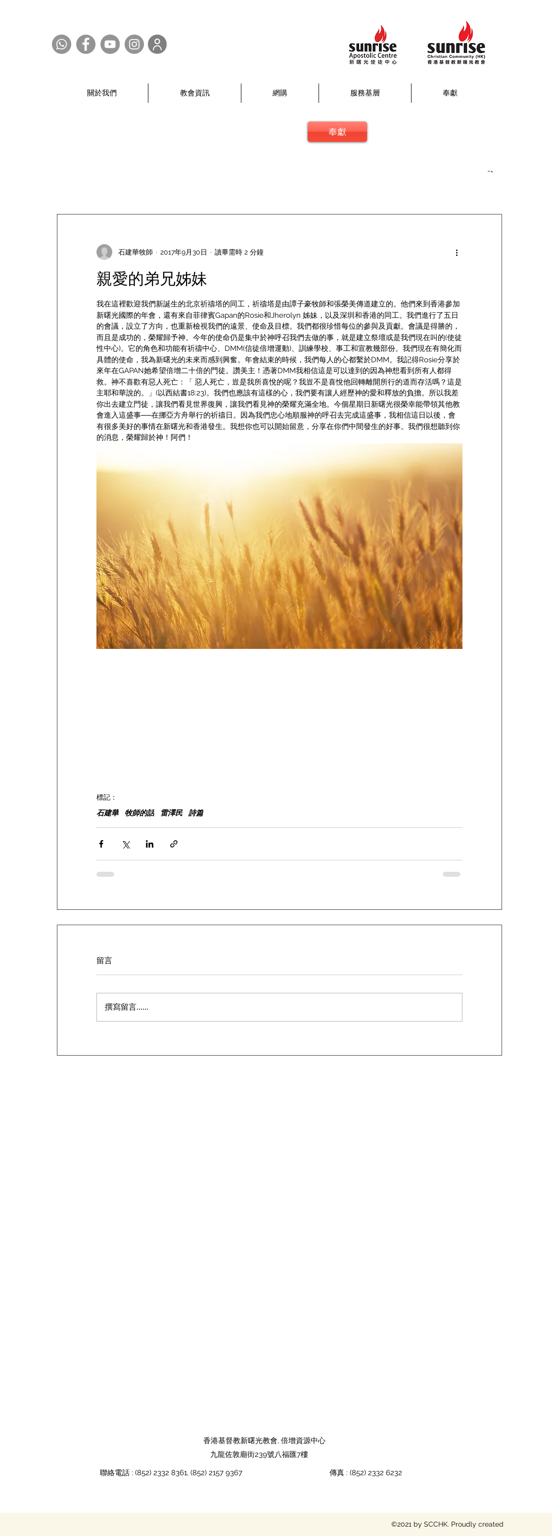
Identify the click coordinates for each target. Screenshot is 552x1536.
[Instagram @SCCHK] (134, 44)
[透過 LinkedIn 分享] (149, 844)
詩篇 (195, 813)
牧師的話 (139, 813)
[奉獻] (337, 132)
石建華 (107, 813)
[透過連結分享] (174, 844)
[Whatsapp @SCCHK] (61, 44)
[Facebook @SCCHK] (85, 44)
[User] (157, 44)
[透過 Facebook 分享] (101, 844)
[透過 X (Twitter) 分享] (125, 844)
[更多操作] (456, 252)
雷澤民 (171, 813)
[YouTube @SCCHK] (110, 44)
